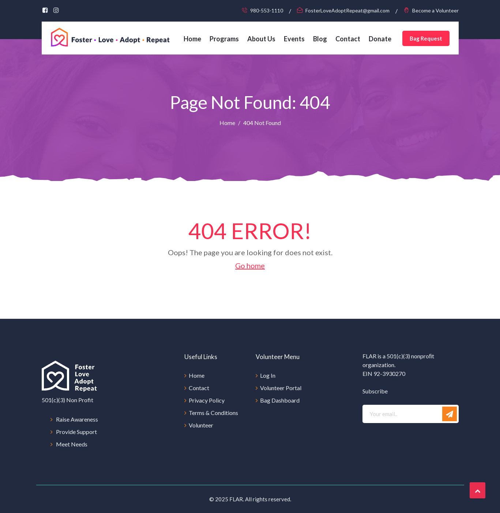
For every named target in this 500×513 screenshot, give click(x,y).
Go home (250, 265)
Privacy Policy (207, 400)
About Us (261, 39)
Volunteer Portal (280, 387)
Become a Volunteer (435, 10)
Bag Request (426, 38)
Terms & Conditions (213, 412)
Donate (380, 39)
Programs (224, 39)
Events (294, 39)
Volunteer (201, 425)
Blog (320, 39)
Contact (347, 39)
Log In (267, 375)
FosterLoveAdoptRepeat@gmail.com (347, 10)
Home (192, 39)
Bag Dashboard (280, 400)
